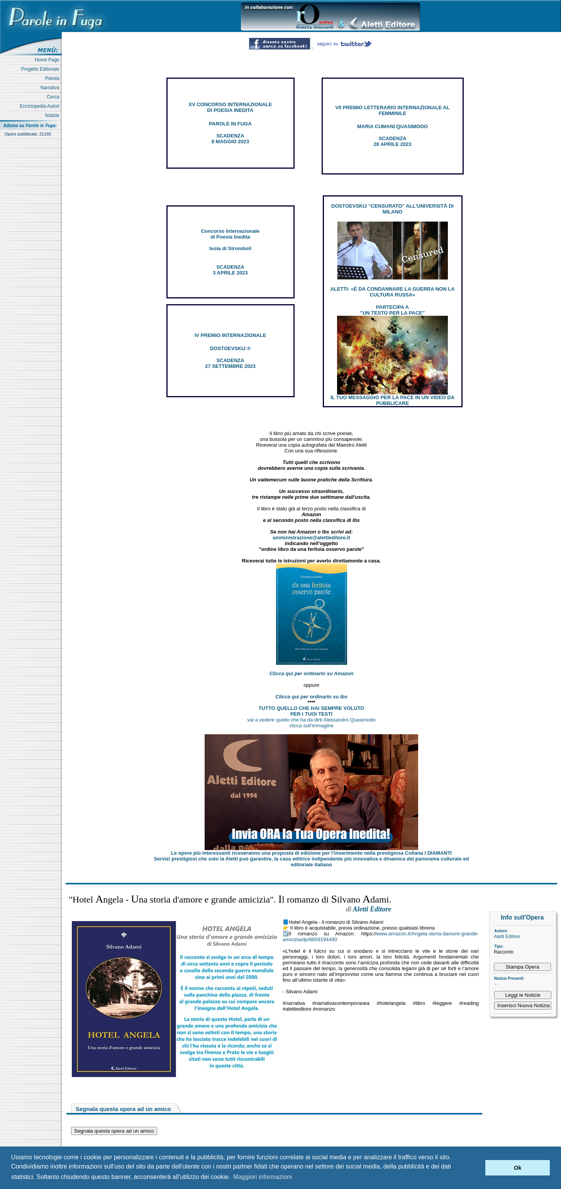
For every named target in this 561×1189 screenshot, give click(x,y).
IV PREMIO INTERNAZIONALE (230, 335)
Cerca (54, 97)
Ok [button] (517, 1168)
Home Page (48, 60)
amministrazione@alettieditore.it (311, 537)
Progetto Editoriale (41, 69)
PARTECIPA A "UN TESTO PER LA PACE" (392, 310)
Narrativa (51, 87)
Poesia (53, 78)
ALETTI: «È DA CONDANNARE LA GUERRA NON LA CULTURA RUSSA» (392, 292)
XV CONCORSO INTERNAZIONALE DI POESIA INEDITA (230, 107)
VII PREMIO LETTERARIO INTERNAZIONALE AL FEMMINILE (392, 110)
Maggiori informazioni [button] (262, 1177)
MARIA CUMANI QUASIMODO (392, 126)
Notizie (53, 115)
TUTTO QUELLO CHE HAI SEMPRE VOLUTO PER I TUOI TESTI (311, 711)
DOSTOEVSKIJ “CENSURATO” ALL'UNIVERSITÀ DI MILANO (392, 209)
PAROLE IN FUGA (230, 124)
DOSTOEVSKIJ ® (230, 348)
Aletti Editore (507, 936)
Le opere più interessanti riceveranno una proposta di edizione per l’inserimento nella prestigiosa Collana (311, 853)
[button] (477, 1168)
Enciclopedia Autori (41, 106)
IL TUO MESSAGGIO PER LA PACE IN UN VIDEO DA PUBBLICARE (392, 400)
